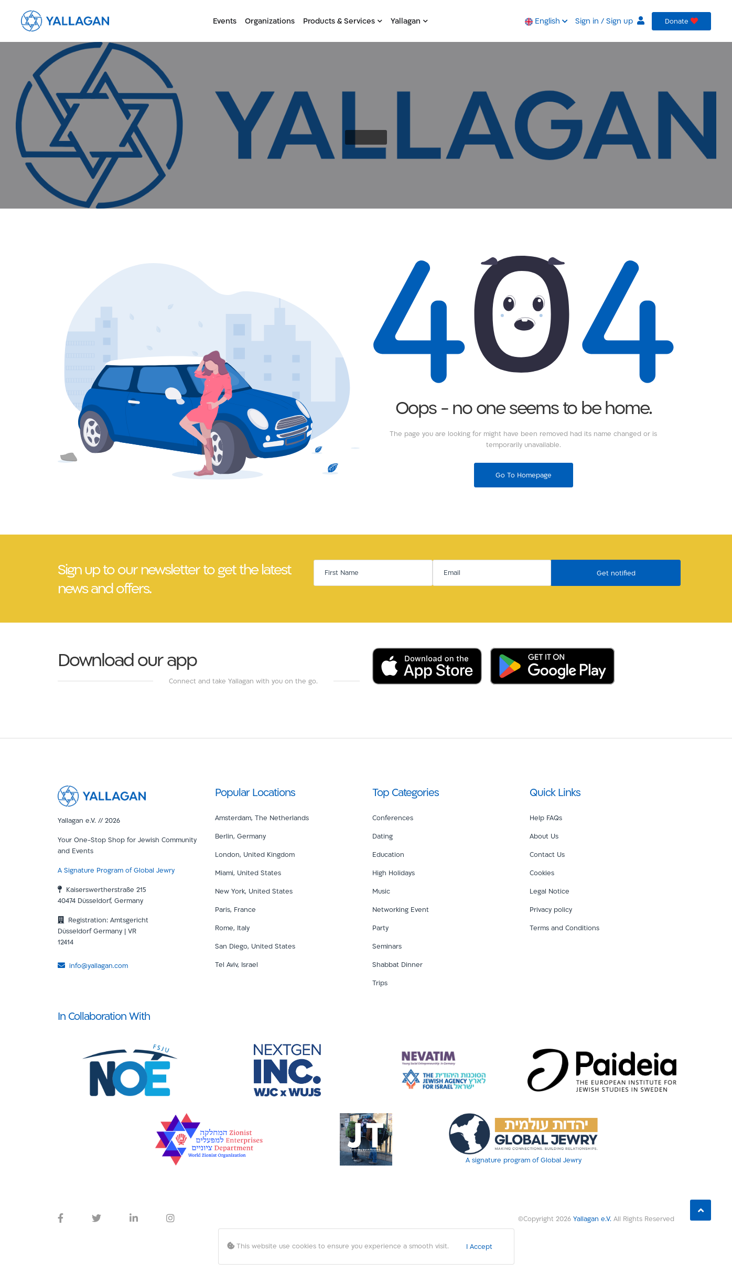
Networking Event (400, 909)
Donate (681, 21)
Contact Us (547, 854)
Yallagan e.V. (592, 1218)
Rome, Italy (232, 927)
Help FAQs (546, 817)
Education (388, 854)
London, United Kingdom (255, 854)
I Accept (479, 1246)
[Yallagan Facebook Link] (60, 1218)
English (546, 21)
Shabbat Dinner (397, 964)
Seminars (387, 946)
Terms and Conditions (564, 927)
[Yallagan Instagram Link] (170, 1218)
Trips (379, 982)
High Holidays (393, 872)
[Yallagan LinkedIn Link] (134, 1218)
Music (381, 891)
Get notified (616, 573)
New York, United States (254, 891)
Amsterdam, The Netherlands (262, 817)
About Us (544, 836)
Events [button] (224, 21)
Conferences (392, 817)
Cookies (542, 872)
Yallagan (409, 21)
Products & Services (342, 21)
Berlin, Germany (240, 836)
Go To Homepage (524, 475)
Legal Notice (549, 891)
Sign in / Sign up (609, 21)
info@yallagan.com (93, 965)
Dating (382, 836)
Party (380, 927)
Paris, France (235, 909)
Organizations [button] (270, 21)
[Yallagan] (102, 795)
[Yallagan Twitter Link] (96, 1218)
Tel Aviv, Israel (236, 964)
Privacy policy (551, 909)
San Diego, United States (255, 946)
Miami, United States (248, 872)
